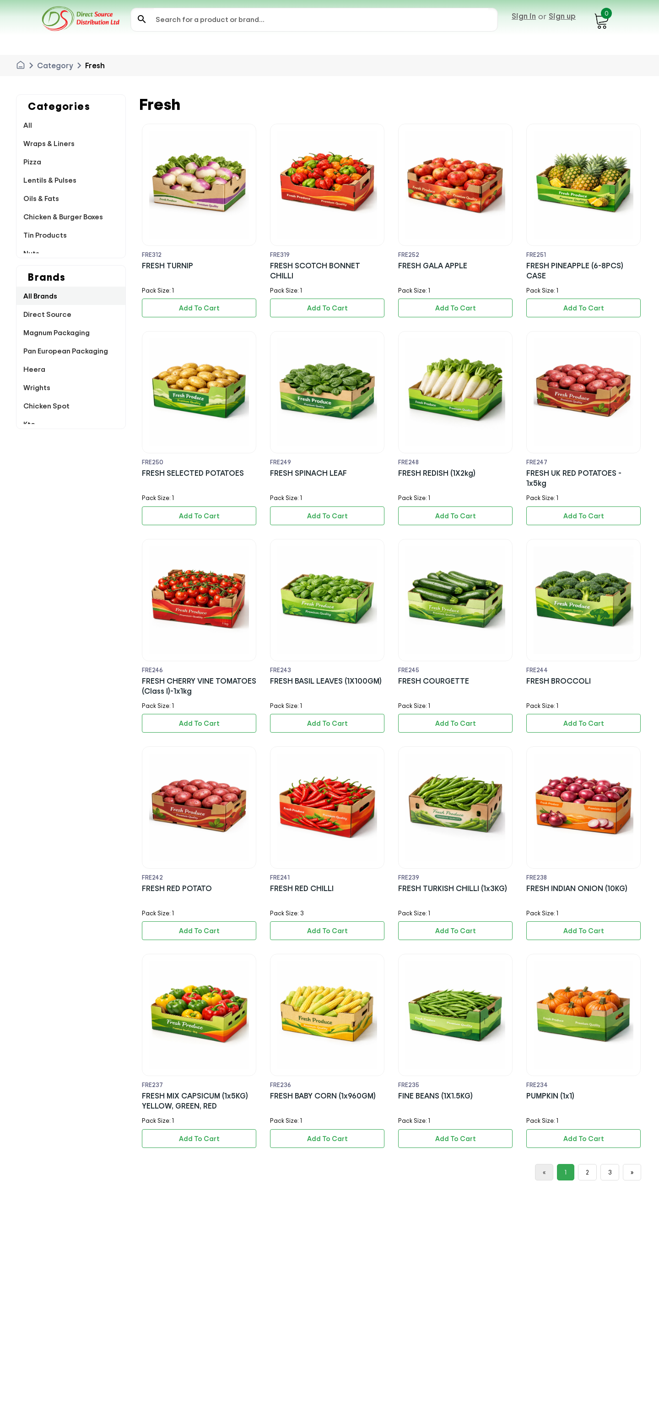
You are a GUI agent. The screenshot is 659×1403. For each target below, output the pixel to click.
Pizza (32, 162)
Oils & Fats (41, 198)
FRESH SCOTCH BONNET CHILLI (315, 270)
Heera (34, 369)
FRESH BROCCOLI (558, 680)
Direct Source (47, 314)
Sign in (524, 16)
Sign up (562, 16)
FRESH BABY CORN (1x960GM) (323, 1095)
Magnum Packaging (56, 332)
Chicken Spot (46, 406)
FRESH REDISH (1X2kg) (436, 473)
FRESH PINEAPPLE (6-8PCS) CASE (574, 270)
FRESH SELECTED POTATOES (193, 473)
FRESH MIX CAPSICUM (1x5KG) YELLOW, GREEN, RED (195, 1100)
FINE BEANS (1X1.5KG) (435, 1095)
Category (55, 65)
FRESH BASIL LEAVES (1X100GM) (326, 680)
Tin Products (45, 235)
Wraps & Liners (49, 143)
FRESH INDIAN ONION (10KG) (576, 888)
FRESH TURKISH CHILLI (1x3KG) (452, 888)
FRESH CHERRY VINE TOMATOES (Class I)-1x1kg (199, 685)
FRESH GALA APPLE (432, 265)
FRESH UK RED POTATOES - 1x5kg (573, 478)
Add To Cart (199, 308)
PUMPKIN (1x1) (550, 1095)
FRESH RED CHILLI (302, 888)
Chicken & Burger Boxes (63, 217)
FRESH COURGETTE (433, 680)
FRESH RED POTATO (177, 888)
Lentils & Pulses (49, 180)
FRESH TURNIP (167, 265)
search (141, 19)
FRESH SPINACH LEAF (308, 473)
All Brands (40, 296)
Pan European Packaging (65, 351)
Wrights (36, 387)
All (27, 125)
